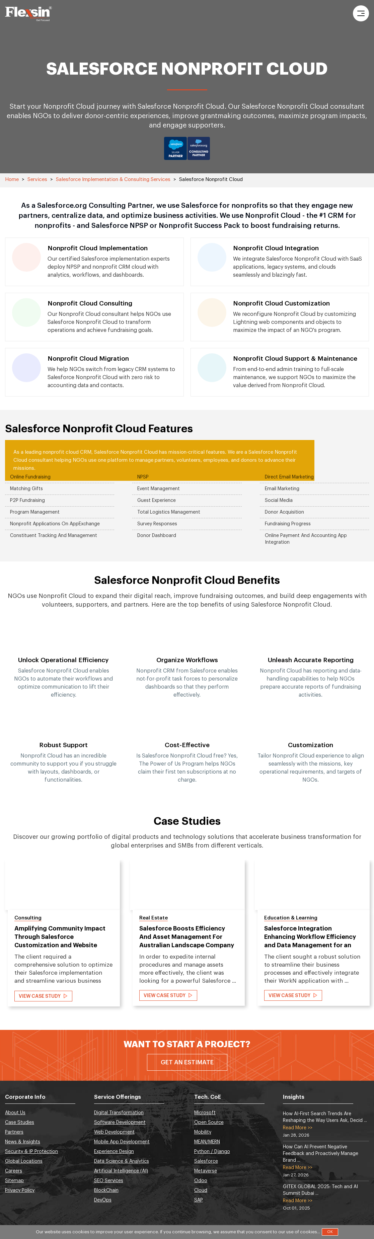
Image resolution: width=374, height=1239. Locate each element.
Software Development (120, 1122)
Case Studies (19, 1122)
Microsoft (205, 1113)
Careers (13, 1171)
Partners (14, 1132)
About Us (15, 1113)
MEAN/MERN (207, 1142)
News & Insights (22, 1142)
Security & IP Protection (31, 1151)
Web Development (114, 1132)
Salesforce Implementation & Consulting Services (113, 179)
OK (330, 1232)
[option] (63, 704)
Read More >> (297, 1128)
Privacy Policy (19, 1190)
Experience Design (114, 1151)
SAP (198, 1200)
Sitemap (14, 1180)
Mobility (202, 1132)
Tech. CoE (207, 1097)
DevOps (102, 1200)
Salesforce (206, 1161)
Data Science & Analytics (121, 1161)
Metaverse (205, 1171)
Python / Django (212, 1151)
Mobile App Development (122, 1142)
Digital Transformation (119, 1113)
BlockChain (106, 1190)
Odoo (200, 1180)
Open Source (209, 1122)
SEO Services (108, 1180)
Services (37, 179)
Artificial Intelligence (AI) (121, 1171)
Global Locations (24, 1161)
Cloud (200, 1190)
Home (12, 179)
